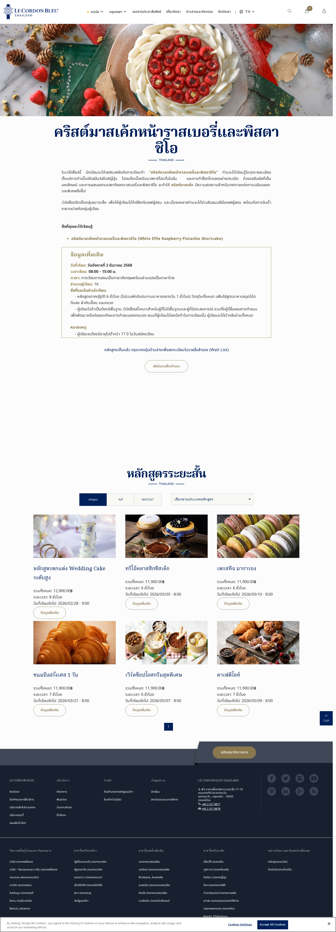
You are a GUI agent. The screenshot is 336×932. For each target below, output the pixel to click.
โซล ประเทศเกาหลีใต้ (214, 885)
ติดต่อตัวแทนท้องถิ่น (280, 869)
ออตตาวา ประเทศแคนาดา (88, 877)
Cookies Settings (240, 924)
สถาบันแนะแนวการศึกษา (164, 799)
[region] (168, 924)
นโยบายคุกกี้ (17, 815)
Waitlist (148, 500)
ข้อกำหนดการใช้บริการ (22, 799)
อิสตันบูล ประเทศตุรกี (21, 893)
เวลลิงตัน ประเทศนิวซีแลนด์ (154, 901)
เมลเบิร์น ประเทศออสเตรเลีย (154, 885)
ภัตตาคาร (62, 792)
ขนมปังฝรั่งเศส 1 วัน (55, 675)
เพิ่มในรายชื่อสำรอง (166, 366)
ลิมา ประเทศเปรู (82, 893)
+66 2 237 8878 (211, 809)
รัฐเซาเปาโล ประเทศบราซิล (88, 869)
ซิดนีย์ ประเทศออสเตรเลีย (153, 893)
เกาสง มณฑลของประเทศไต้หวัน (221, 901)
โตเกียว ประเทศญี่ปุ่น (215, 877)
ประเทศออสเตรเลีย (149, 862)
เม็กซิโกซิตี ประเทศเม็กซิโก (88, 885)
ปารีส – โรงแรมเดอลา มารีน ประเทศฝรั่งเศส (33, 869)
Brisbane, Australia (151, 877)
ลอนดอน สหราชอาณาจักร (24, 877)
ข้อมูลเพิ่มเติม (50, 612)
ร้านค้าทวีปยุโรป (112, 799)
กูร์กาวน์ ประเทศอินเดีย (216, 869)
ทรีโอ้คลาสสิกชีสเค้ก (147, 569)
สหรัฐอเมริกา (81, 901)
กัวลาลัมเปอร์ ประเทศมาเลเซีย (220, 893)
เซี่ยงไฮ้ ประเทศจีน (213, 862)
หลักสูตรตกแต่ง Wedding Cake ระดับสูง (69, 573)
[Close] (329, 924)
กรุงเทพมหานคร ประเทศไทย (219, 908)
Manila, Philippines (216, 916)
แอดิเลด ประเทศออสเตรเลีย (154, 869)
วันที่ (120, 500)
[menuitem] (289, 12)
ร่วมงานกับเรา (64, 807)
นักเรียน (155, 792)
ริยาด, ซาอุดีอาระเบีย (21, 901)
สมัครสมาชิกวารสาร (234, 752)
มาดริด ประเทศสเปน (21, 885)
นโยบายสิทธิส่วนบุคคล (22, 807)
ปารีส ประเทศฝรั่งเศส (21, 862)
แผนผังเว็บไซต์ (18, 823)
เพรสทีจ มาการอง (236, 569)
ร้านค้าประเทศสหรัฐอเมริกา (118, 792)
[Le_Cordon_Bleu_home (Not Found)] (31, 12)
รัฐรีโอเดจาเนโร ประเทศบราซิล (90, 862)
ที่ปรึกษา (61, 815)
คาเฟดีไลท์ (228, 675)
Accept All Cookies (273, 924)
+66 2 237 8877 (211, 804)
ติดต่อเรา (15, 792)
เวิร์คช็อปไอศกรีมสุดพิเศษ (153, 675)
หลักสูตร (93, 500)
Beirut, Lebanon (20, 908)
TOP (326, 718)
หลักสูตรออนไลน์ (277, 862)
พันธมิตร (62, 799)
